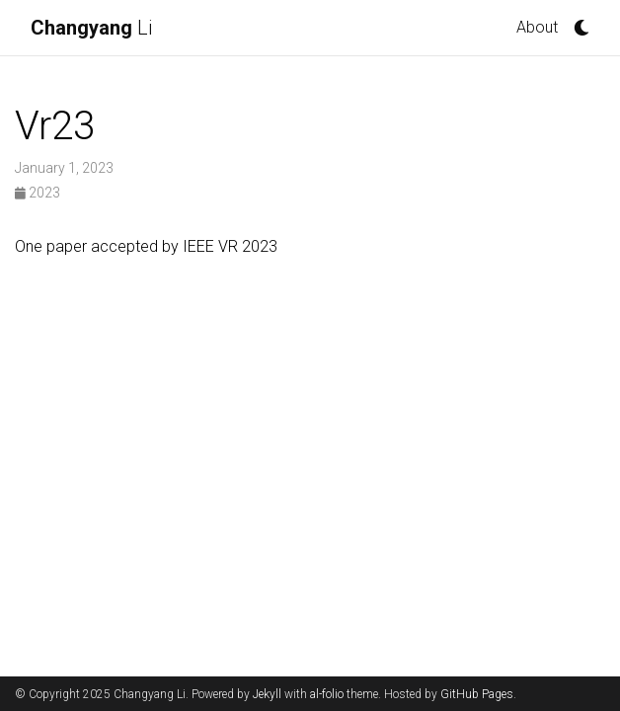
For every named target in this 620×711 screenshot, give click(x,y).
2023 (37, 192)
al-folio (327, 694)
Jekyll (267, 694)
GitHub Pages (476, 694)
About (537, 27)
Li (91, 28)
